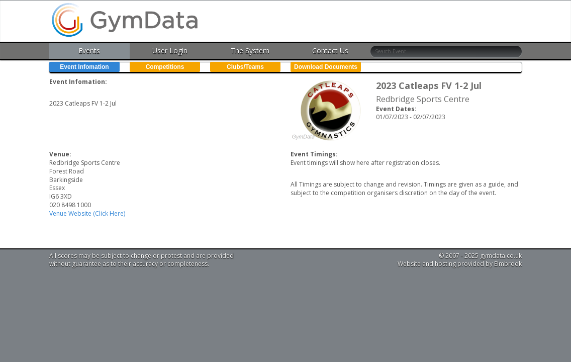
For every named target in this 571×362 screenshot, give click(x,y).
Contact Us (330, 50)
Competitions (165, 66)
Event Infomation (84, 66)
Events (89, 50)
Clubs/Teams (245, 66)
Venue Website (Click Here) (87, 213)
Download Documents (325, 66)
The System (250, 50)
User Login (169, 50)
